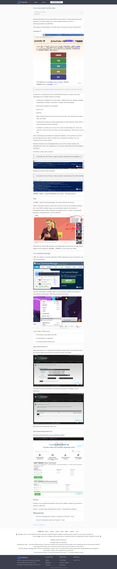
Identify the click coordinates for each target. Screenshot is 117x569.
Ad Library (62, 565)
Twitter (46, 531)
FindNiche (48, 565)
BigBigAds (48, 562)
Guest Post (77, 560)
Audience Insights (64, 562)
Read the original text (39, 525)
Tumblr (57, 531)
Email (62, 531)
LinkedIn (72, 531)
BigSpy (44, 2)
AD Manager (63, 560)
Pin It (77, 531)
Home (35, 2)
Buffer (66, 531)
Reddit (52, 531)
